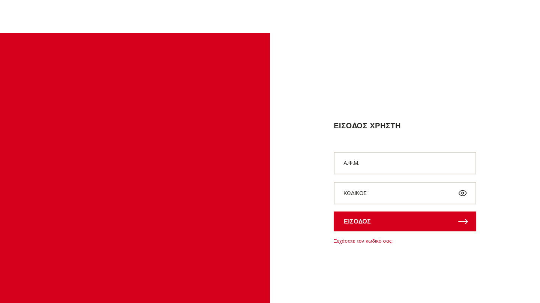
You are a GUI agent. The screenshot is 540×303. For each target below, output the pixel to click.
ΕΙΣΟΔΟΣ (357, 221)
